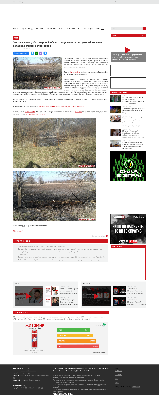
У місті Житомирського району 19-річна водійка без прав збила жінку (41, 246)
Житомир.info (75, 72)
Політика (40, 29)
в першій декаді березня (35, 114)
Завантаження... (20, 53)
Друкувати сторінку (98, 236)
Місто (15, 29)
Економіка (51, 29)
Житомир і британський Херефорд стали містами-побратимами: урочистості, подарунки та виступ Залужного (133, 134)
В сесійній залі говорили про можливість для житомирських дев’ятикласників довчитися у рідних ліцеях (132, 145)
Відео (114, 36)
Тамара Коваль (34, 380)
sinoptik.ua (136, 386)
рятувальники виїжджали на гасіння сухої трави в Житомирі (61, 106)
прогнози (78, 112)
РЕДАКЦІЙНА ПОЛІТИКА (63, 394)
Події (23, 29)
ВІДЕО (90, 29)
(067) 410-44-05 (23, 373)
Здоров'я (71, 29)
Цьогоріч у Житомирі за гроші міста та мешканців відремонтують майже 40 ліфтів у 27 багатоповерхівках (133, 100)
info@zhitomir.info (28, 371)
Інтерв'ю (82, 29)
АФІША (62, 29)
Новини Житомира (119, 92)
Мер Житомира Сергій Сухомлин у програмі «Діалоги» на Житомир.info (69, 302)
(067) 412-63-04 (36, 388)
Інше (98, 29)
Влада (31, 29)
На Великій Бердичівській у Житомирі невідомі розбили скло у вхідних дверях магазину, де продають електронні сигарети (59, 260)
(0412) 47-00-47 (23, 388)
